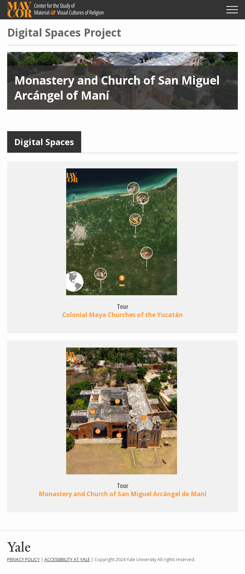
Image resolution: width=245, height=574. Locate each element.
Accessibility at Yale (67, 559)
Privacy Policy (23, 559)
